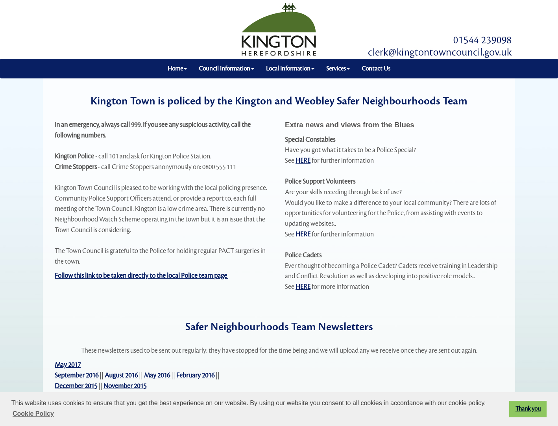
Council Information (226, 68)
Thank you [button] (528, 409)
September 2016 (76, 375)
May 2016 (157, 375)
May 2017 (68, 364)
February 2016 (195, 375)
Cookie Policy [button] (33, 413)
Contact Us (376, 68)
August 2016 (121, 375)
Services (338, 68)
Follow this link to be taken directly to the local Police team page (141, 275)
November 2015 (124, 386)
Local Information (290, 68)
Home (177, 68)
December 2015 (76, 386)
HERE (303, 160)
